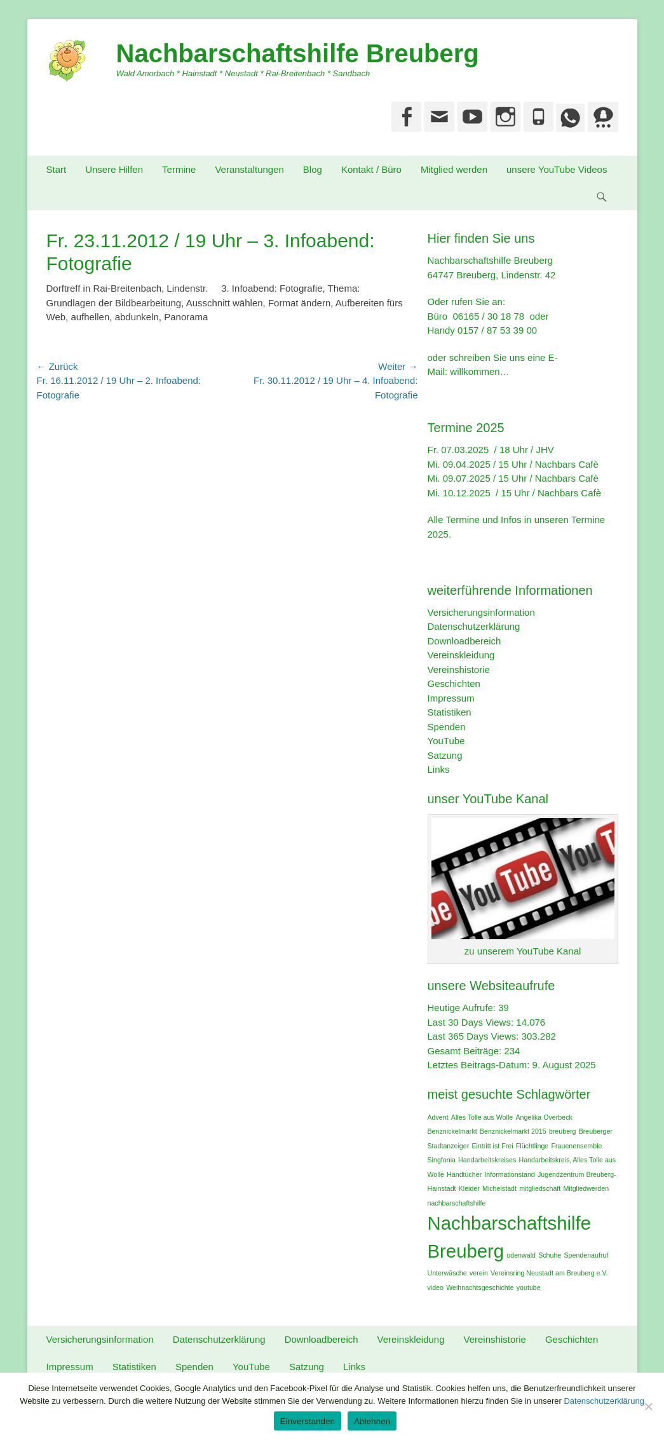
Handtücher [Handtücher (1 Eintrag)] (464, 1174)
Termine (179, 169)
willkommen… (479, 371)
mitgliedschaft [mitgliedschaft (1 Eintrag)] (539, 1188)
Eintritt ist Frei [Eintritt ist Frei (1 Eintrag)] (492, 1146)
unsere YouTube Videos (556, 169)
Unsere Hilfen (114, 169)
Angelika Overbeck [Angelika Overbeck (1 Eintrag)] (543, 1117)
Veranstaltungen (249, 169)
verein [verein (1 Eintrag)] (479, 1273)
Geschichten (454, 683)
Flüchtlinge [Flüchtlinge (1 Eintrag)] (532, 1146)
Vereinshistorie (459, 669)
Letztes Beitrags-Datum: (480, 1064)
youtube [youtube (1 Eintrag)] (529, 1287)
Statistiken (449, 712)
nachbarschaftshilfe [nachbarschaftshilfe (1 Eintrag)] (457, 1203)
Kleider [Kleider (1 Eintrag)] (469, 1188)
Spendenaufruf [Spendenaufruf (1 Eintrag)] (586, 1255)
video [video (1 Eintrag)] (436, 1287)
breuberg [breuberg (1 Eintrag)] (562, 1131)
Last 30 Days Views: (472, 1022)
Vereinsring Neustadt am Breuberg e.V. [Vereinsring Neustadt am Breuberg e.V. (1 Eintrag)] (549, 1273)
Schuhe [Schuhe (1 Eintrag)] (549, 1255)
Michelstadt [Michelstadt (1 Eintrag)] (499, 1188)
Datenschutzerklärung (474, 626)
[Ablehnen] (648, 1406)
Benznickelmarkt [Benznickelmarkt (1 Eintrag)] (452, 1131)
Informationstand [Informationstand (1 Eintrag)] (509, 1174)
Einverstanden (307, 1421)
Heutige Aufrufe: (463, 1007)
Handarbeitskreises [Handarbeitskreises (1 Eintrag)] (487, 1160)
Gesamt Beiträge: (466, 1050)
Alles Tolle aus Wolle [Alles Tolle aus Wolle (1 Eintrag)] (482, 1117)
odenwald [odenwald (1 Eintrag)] (521, 1255)
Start (56, 169)
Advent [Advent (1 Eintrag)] (438, 1117)
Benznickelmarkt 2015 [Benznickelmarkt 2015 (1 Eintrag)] (513, 1131)
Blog (312, 169)
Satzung (445, 755)
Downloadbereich (464, 640)
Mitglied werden (454, 169)
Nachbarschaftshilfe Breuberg (297, 53)
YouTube (446, 740)
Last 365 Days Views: (475, 1036)
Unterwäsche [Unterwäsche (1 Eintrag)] (447, 1273)
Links (439, 769)
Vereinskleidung (461, 654)
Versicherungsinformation (481, 612)
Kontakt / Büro (371, 169)
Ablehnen (372, 1421)
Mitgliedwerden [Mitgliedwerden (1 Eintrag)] (586, 1188)
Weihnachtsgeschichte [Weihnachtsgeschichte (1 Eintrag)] (479, 1287)
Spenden (447, 726)
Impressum (451, 698)
